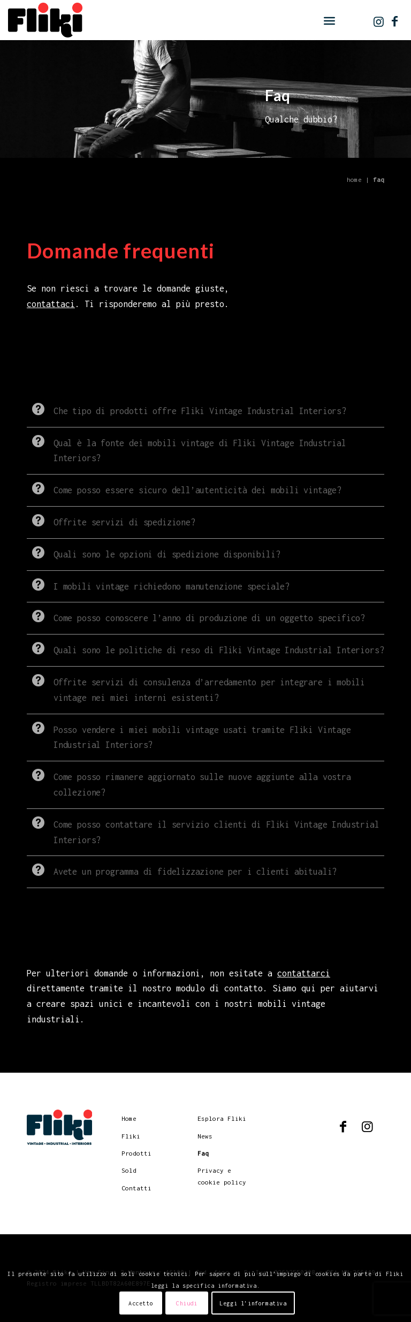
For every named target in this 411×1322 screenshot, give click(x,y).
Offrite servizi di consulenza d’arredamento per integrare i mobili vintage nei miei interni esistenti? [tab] (196, 688)
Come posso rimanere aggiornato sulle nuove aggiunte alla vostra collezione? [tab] (189, 782)
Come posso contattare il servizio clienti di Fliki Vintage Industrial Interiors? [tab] (203, 830)
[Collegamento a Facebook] (395, 21)
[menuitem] (329, 20)
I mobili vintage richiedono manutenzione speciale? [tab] (158, 584)
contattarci (303, 973)
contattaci (51, 304)
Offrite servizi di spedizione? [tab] (111, 520)
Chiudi (186, 1303)
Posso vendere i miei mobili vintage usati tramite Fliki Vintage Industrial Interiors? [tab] (189, 735)
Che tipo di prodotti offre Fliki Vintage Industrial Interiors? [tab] (186, 409)
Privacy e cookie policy (221, 1176)
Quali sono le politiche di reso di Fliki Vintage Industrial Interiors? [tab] (205, 648)
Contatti (136, 1188)
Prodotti (136, 1153)
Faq (203, 1153)
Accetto (140, 1303)
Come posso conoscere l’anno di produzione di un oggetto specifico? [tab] (196, 616)
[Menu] (329, 20)
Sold (128, 1170)
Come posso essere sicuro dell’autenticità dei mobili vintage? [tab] (184, 488)
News (204, 1136)
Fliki (130, 1136)
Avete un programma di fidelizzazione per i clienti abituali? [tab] (182, 869)
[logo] (45, 21)
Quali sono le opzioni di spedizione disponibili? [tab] (153, 552)
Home (354, 179)
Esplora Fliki (221, 1118)
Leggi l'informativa (252, 1303)
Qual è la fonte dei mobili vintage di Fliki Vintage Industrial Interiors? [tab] (186, 448)
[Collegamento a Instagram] (379, 21)
